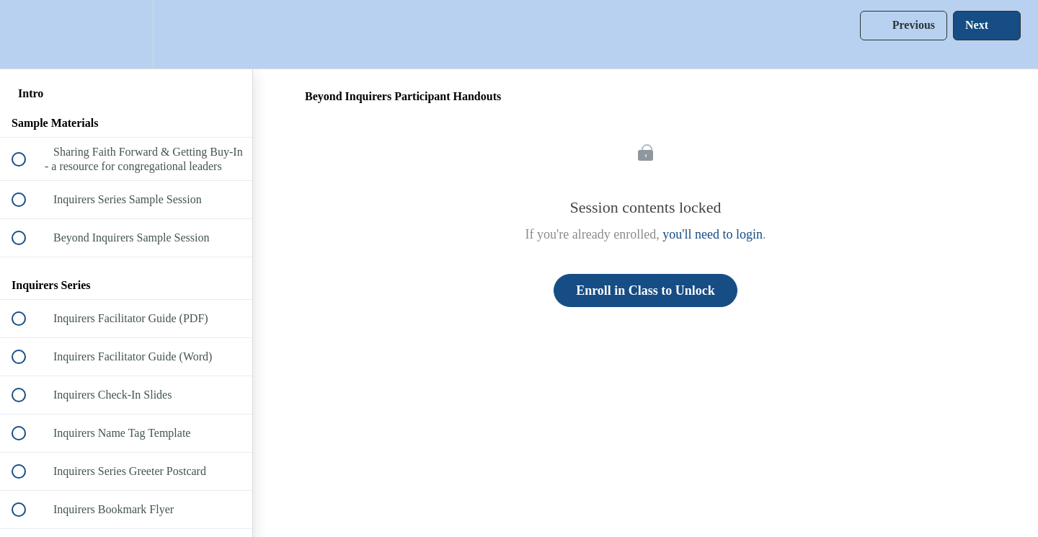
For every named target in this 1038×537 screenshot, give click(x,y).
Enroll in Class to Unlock (645, 290)
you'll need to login (712, 234)
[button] (26, 34)
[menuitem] (126, 34)
